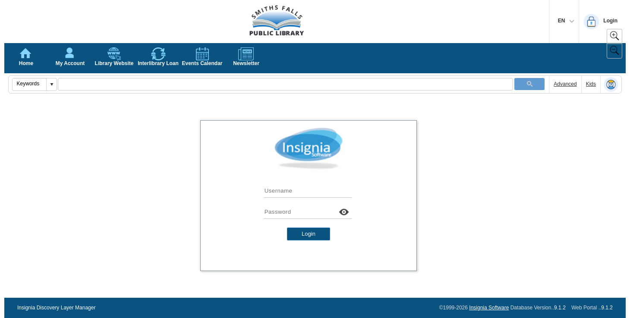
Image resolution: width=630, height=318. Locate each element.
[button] (51, 84)
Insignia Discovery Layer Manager (56, 308)
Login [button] (308, 234)
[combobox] (30, 83)
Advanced (565, 84)
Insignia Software (489, 308)
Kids (591, 84)
